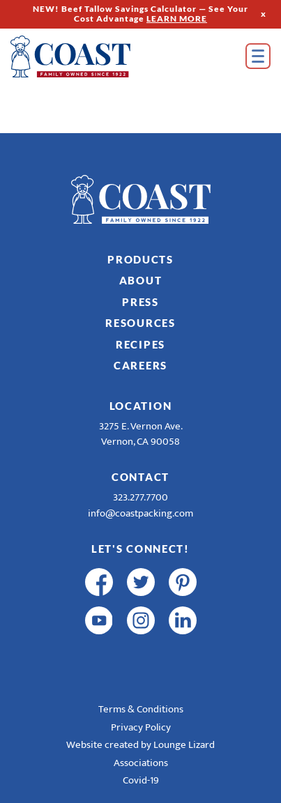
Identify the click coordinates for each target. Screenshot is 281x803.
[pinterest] (183, 582)
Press (140, 302)
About (140, 280)
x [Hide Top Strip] (263, 13)
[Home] (90, 56)
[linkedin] (183, 620)
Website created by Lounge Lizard (140, 745)
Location (140, 405)
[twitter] (141, 582)
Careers (140, 365)
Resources (140, 322)
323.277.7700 (140, 497)
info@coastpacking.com (140, 513)
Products (140, 259)
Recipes (140, 344)
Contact (140, 477)
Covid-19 (141, 780)
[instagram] (141, 620)
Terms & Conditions (140, 709)
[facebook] (99, 582)
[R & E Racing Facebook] (99, 659)
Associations (141, 763)
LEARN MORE (176, 18)
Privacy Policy (141, 727)
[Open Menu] (258, 56)
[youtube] (99, 620)
